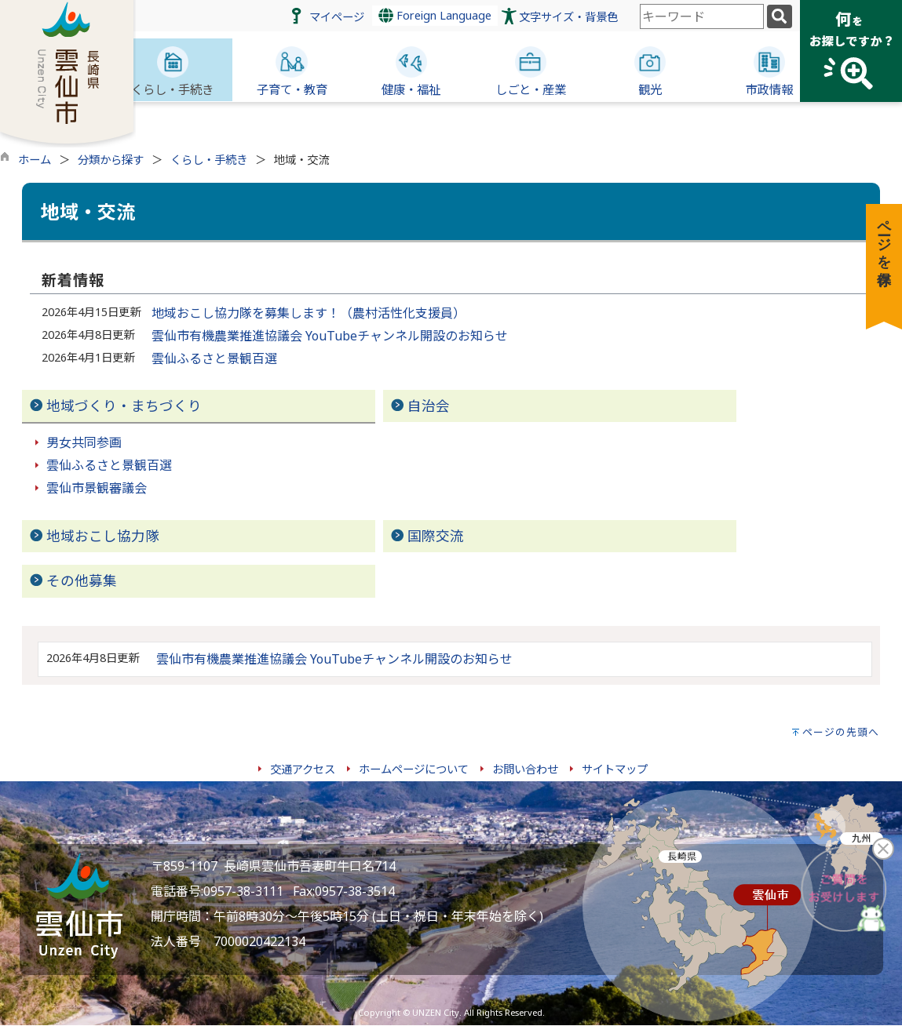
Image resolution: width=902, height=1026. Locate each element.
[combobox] (702, 16)
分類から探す (111, 159)
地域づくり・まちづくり (124, 405)
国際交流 (435, 535)
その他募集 (81, 580)
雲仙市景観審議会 (96, 488)
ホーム (34, 159)
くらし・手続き (208, 159)
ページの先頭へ (840, 732)
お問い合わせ (525, 769)
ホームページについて (414, 769)
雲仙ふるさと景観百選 (214, 358)
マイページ (336, 16)
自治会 (428, 405)
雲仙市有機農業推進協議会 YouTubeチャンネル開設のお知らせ (330, 335)
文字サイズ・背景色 (568, 16)
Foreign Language (434, 15)
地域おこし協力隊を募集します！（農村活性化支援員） (309, 313)
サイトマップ (615, 769)
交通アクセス (302, 769)
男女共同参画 (84, 442)
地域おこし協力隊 (102, 535)
